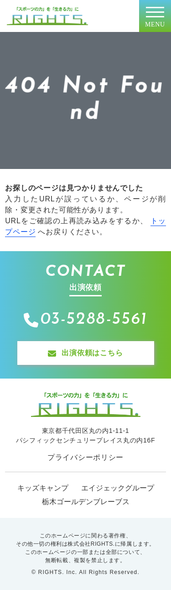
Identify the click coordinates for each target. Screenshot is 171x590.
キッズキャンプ (42, 488)
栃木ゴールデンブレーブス (86, 502)
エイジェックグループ (117, 488)
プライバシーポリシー (85, 457)
